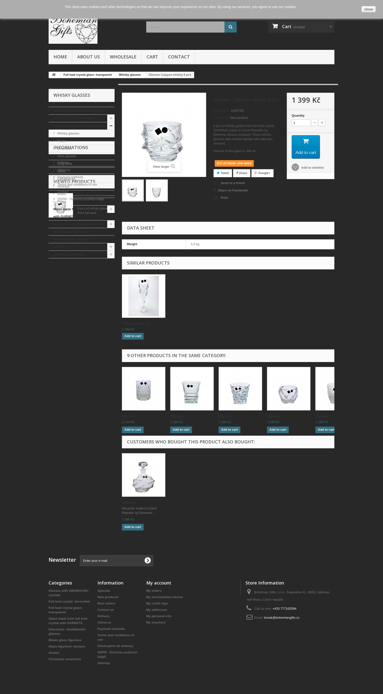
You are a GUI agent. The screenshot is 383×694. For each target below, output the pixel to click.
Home (60, 57)
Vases (61, 171)
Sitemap (103, 663)
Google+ (262, 173)
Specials (103, 591)
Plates (61, 201)
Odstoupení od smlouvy (115, 646)
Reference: (221, 110)
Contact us (105, 610)
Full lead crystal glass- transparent (79, 126)
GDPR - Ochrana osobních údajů (80, 323)
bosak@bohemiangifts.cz (281, 617)
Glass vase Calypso (186, 323)
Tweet (223, 173)
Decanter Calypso (136, 323)
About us (88, 57)
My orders (153, 591)
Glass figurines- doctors (71, 239)
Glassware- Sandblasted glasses (78, 224)
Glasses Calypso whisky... (91, 357)
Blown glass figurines (69, 231)
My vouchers (156, 622)
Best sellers (106, 603)
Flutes (61, 141)
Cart (152, 57)
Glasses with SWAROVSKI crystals (79, 110)
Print (224, 197)
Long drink (64, 163)
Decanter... (131, 502)
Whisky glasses (67, 133)
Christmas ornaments (69, 254)
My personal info (158, 616)
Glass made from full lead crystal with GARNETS (78, 212)
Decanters (64, 148)
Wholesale (123, 57)
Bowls (61, 194)
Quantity (298, 115)
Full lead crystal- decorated (73, 118)
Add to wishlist (312, 168)
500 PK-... (130, 416)
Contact (179, 57)
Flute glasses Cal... (234, 323)
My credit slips (157, 603)
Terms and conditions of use (77, 308)
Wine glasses (66, 156)
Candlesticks (65, 179)
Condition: (221, 118)
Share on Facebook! (233, 190)
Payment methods (70, 301)
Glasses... (178, 416)
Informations (70, 273)
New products (107, 597)
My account (158, 583)
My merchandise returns (164, 597)
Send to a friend (233, 183)
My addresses (156, 610)
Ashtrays (63, 186)
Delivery (63, 286)
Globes (58, 247)
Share (241, 173)
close (368, 9)
